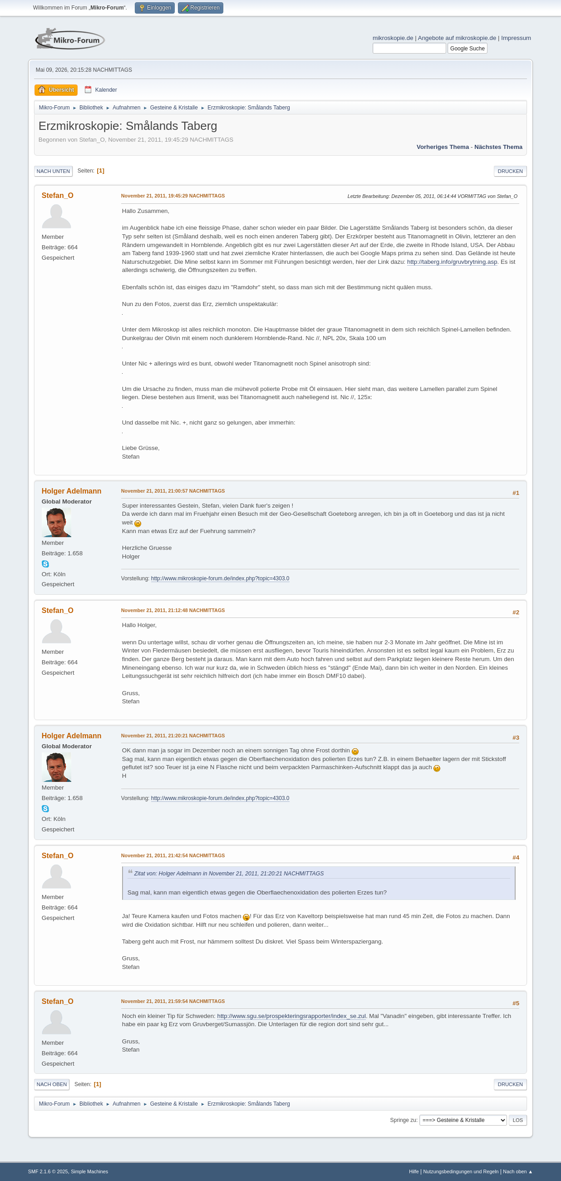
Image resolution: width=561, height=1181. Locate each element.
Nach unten (53, 171)
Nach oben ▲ (518, 1171)
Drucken (510, 171)
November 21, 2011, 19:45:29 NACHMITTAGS (173, 195)
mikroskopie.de (393, 38)
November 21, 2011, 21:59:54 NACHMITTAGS (173, 1001)
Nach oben (52, 1084)
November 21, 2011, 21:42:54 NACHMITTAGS (173, 855)
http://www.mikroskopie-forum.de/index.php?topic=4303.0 (220, 578)
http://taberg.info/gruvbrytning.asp (452, 261)
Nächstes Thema (498, 146)
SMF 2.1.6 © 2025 (48, 1171)
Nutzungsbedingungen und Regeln (461, 1171)
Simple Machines (89, 1171)
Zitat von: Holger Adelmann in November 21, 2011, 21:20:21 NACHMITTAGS (229, 873)
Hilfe (414, 1171)
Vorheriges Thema (443, 146)
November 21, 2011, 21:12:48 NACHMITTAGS (173, 610)
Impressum (516, 38)
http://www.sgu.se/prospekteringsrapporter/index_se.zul (291, 1016)
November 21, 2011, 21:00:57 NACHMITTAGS (173, 491)
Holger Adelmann (72, 491)
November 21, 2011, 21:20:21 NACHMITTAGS (173, 735)
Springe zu (403, 1120)
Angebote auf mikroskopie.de (457, 38)
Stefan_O (58, 195)
